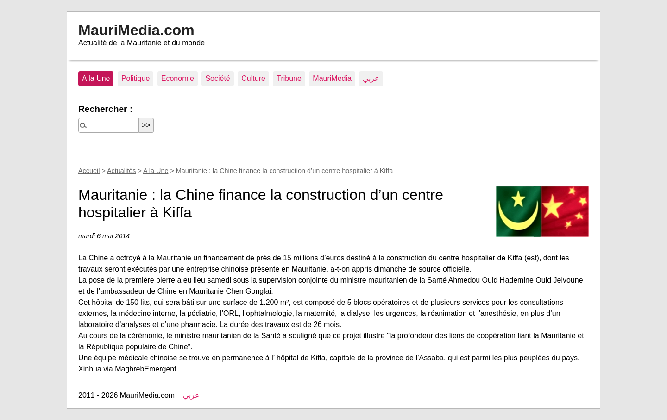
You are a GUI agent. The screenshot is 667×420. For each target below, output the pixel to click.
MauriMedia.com (136, 30)
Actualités (121, 170)
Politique (135, 78)
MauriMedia (332, 78)
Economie (177, 78)
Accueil (89, 170)
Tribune (289, 78)
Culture (253, 78)
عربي (371, 78)
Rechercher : (105, 109)
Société (217, 78)
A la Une (96, 78)
